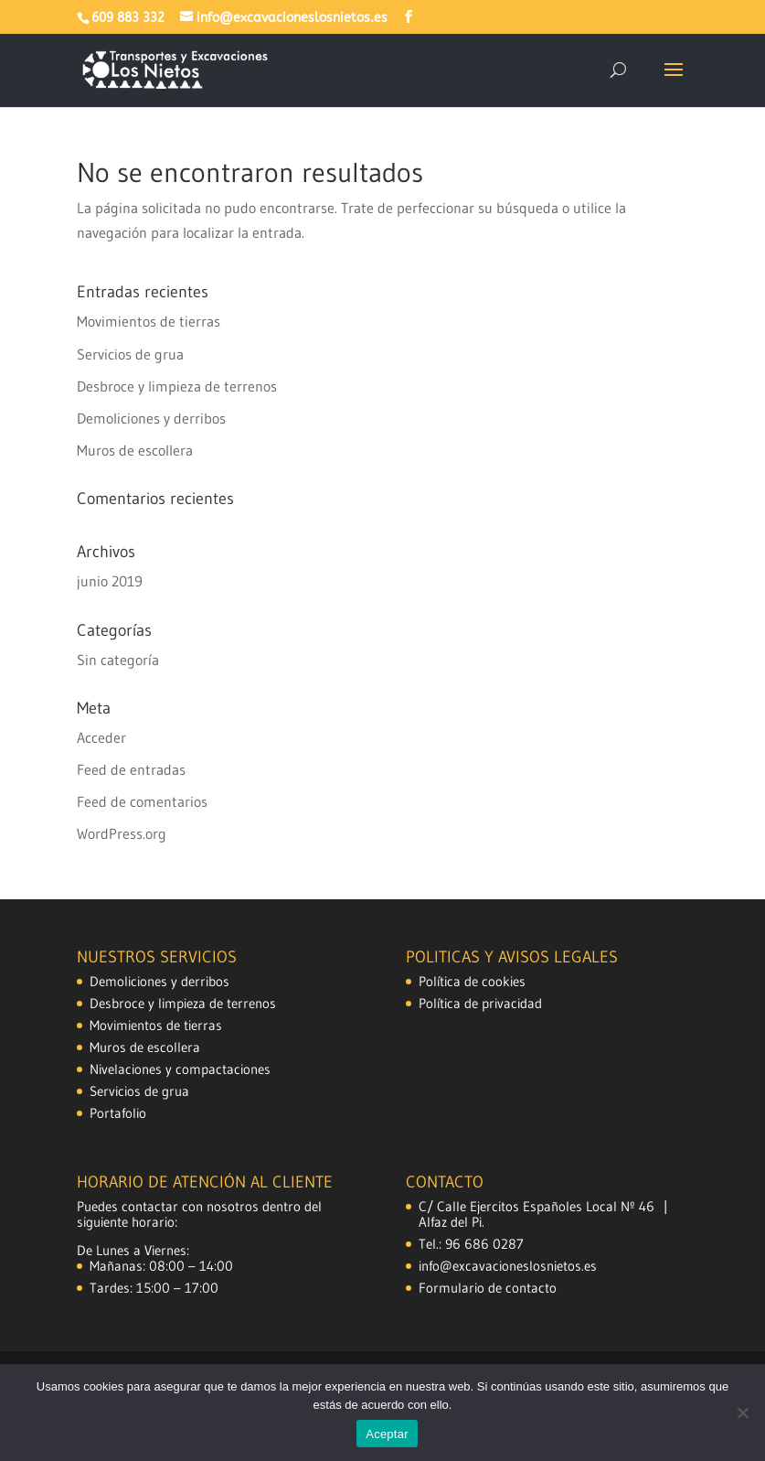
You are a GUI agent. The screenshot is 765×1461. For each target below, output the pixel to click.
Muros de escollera (135, 450)
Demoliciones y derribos (151, 418)
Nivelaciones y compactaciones (180, 1069)
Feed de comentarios (142, 801)
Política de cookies (472, 981)
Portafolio (118, 1113)
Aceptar (387, 1434)
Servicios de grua (130, 354)
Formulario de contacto (488, 1287)
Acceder (101, 737)
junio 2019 (110, 581)
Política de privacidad (480, 1003)
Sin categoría (118, 659)
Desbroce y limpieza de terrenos (177, 386)
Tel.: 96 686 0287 (471, 1243)
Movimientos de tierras (148, 321)
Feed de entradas (131, 769)
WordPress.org (121, 833)
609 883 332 (128, 18)
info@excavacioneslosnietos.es (508, 1265)
